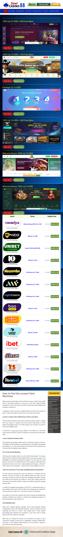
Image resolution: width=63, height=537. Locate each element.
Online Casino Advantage (54, 420)
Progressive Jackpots (53, 408)
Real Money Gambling (54, 11)
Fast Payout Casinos (37, 11)
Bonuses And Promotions (54, 415)
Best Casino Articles (53, 413)
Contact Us (50, 432)
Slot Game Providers (53, 411)
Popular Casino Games (53, 417)
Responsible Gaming (53, 426)
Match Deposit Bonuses (53, 397)
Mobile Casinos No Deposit (52, 406)
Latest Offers (28, 11)
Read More (7, 48)
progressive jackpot (36, 458)
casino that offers (17, 430)
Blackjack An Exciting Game (53, 423)
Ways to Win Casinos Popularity (53, 429)
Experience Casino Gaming (52, 402)
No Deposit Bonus (20, 11)
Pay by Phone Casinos (53, 399)
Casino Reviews (11, 11)
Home (5, 11)
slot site (25, 403)
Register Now (18, 48)
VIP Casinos (45, 11)
